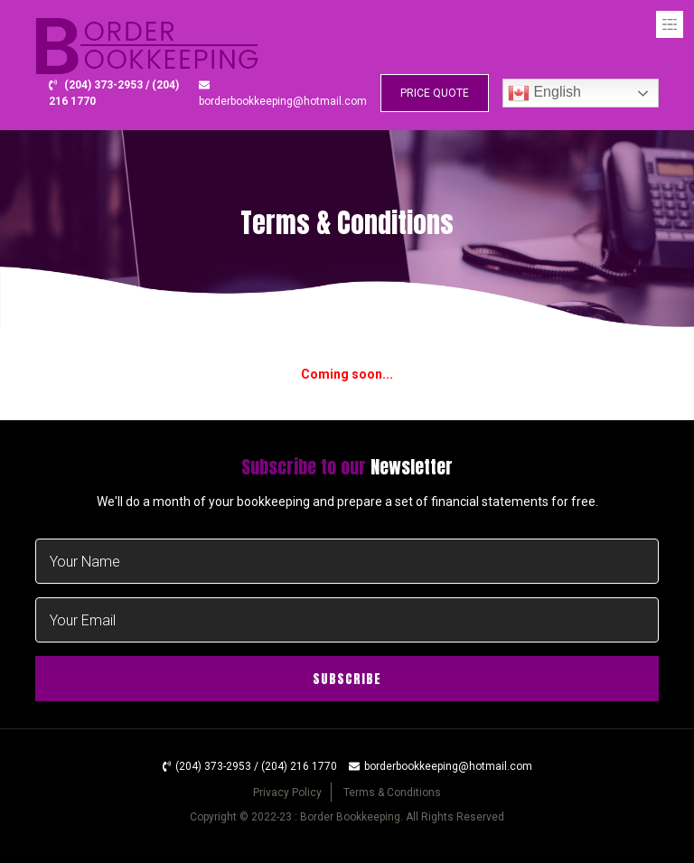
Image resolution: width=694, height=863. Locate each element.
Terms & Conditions (392, 792)
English (544, 93)
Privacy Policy (287, 792)
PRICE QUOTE (434, 93)
